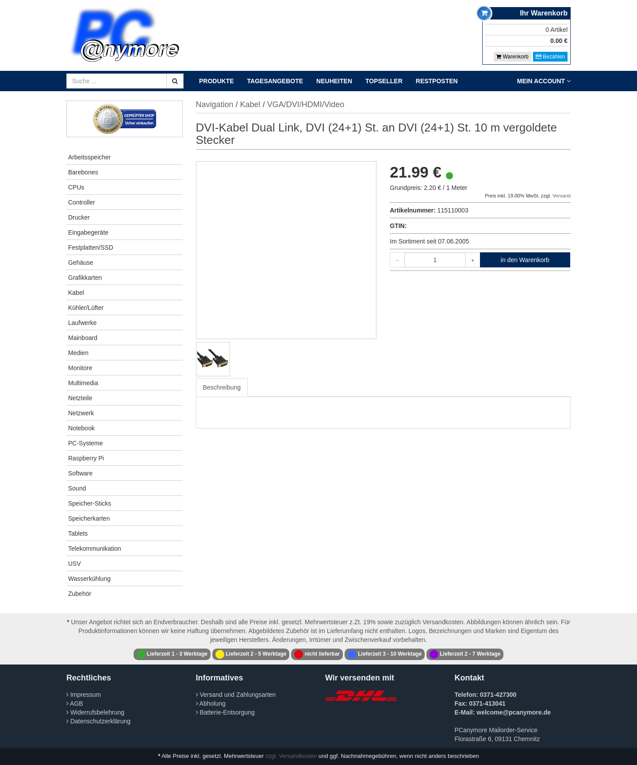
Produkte (216, 81)
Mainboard (82, 337)
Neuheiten (334, 81)
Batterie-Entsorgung (225, 712)
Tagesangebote (275, 81)
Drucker (79, 217)
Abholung (211, 703)
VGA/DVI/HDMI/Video (306, 104)
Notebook (81, 428)
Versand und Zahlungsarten (236, 694)
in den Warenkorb (525, 259)
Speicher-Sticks (89, 503)
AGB (74, 703)
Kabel (76, 292)
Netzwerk (81, 413)
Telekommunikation (94, 548)
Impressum (83, 694)
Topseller (384, 81)
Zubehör (79, 593)
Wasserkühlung (89, 578)
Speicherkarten (89, 518)
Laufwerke (82, 322)
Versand (562, 195)
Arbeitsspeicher (89, 157)
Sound (77, 488)
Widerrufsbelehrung (95, 712)
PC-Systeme (85, 443)
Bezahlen (550, 57)
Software (80, 473)
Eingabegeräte (88, 232)
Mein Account (544, 81)
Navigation (215, 104)
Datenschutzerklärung (98, 721)
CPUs (76, 187)
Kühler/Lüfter (86, 307)
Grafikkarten (85, 277)
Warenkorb (512, 57)
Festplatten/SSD (90, 247)
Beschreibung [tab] (222, 387)
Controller (81, 202)
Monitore (80, 367)
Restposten (437, 81)
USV (74, 563)
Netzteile (80, 398)
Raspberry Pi (86, 458)
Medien (78, 352)
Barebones (83, 172)
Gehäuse (80, 262)
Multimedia (83, 382)
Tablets (78, 533)
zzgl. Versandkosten (291, 756)
